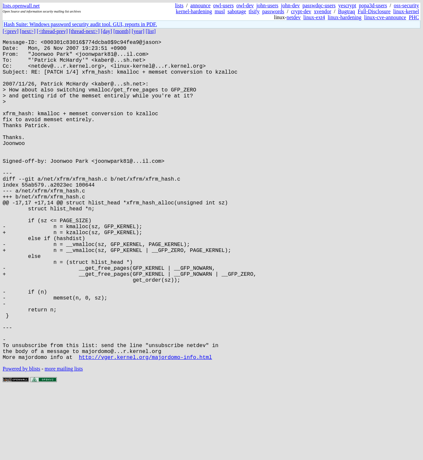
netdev (294, 17)
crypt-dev (301, 11)
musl (219, 11)
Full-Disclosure (374, 11)
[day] (106, 31)
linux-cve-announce (385, 17)
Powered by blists (21, 440)
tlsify (254, 11)
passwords (273, 11)
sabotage (237, 11)
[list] (151, 31)
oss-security (406, 5)
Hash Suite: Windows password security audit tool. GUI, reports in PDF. (80, 24)
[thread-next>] (84, 31)
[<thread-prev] (52, 31)
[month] (122, 31)
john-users (267, 5)
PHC (414, 17)
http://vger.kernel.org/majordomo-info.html (145, 428)
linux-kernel (406, 11)
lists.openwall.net (21, 6)
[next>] (27, 31)
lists (179, 5)
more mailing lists (64, 440)
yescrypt (347, 5)
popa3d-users (373, 5)
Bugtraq (346, 11)
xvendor (322, 11)
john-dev (290, 5)
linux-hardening (345, 17)
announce (200, 5)
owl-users (223, 5)
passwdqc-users (318, 5)
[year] (138, 31)
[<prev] (11, 31)
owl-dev (244, 5)
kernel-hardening (194, 11)
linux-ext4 (314, 17)
